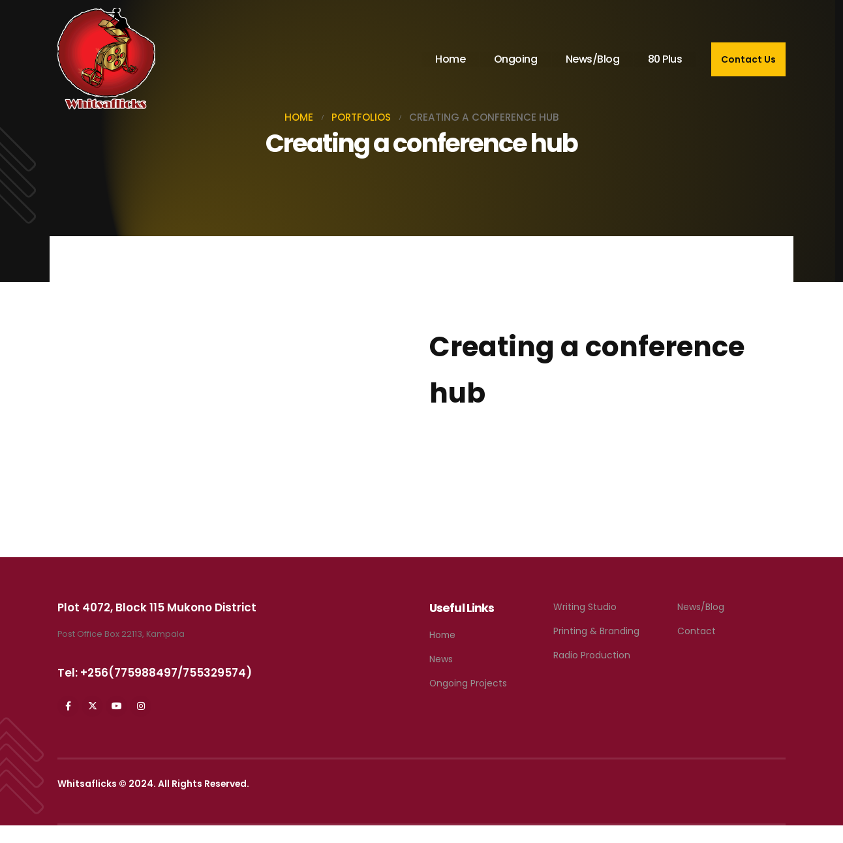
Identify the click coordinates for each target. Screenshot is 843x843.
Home (450, 59)
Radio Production (591, 655)
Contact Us (748, 59)
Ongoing (516, 59)
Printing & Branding (596, 630)
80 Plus (665, 59)
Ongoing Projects (468, 683)
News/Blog (593, 59)
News (441, 659)
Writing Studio (585, 606)
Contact (696, 630)
